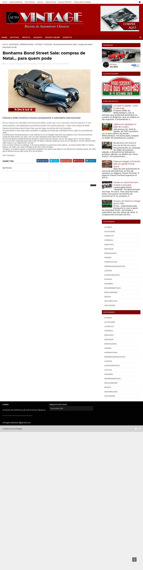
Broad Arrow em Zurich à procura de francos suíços (124, 144)
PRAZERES (108, 284)
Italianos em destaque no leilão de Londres (124, 125)
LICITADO (39, 44)
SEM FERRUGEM (110, 301)
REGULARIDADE (110, 292)
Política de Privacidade (82, 2)
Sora (13, 429)
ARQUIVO (37, 37)
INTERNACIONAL (27, 44)
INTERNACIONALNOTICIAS (114, 266)
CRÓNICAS (108, 240)
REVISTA (26, 37)
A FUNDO (108, 227)
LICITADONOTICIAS (111, 275)
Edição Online (50, 2)
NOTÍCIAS (14, 37)
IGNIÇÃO (107, 257)
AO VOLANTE (109, 231)
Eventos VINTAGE (64, 2)
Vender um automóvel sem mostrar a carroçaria (125, 183)
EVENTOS (67, 37)
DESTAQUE (14, 44)
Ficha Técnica (30, 2)
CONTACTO (109, 236)
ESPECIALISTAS (110, 253)
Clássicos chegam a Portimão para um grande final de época (126, 164)
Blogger (19, 429)
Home (5, 2)
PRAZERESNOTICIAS (112, 288)
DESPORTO (109, 244)
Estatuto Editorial (16, 2)
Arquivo (40, 2)
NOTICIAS (48, 44)
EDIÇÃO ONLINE (52, 37)
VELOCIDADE (109, 305)
